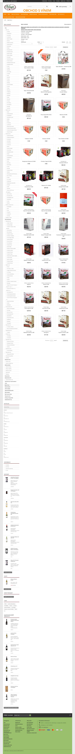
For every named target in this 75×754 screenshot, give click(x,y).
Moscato (8, 106)
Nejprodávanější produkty (9, 615)
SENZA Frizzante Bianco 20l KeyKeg (14, 549)
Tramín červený (9, 60)
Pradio (8, 277)
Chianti (8, 177)
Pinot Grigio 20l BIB (46, 67)
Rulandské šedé (10, 51)
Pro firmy (7, 466)
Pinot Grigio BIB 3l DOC (46, 114)
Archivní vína (8, 361)
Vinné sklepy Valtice (10, 237)
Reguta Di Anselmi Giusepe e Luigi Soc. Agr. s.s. (11, 286)
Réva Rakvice (9, 232)
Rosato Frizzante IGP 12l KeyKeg (15, 490)
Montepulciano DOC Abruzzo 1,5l (15, 645)
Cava (8, 210)
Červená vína (8, 133)
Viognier (8, 68)
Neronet (8, 168)
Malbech (29, 283)
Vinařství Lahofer (10, 250)
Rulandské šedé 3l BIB (29, 234)
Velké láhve (8, 372)
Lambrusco (9, 37)
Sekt (8, 208)
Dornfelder (6, 432)
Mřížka (67, 42)
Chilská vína (8, 334)
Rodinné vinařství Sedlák (11, 248)
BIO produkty (61, 14)
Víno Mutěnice (9, 243)
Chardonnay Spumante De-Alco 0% (14, 513)
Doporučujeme (7, 386)
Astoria (8, 279)
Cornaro (15, 605)
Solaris (8, 88)
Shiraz (8, 153)
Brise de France (9, 312)
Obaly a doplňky (8, 368)
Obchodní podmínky (9, 468)
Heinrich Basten (7, 607)
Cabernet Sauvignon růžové (12, 130)
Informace (7, 462)
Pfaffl (16, 609)
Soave (8, 97)
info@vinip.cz (46, 727)
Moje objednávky (30, 722)
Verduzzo (8, 93)
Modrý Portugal (9, 131)
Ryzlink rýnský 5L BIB (63, 331)
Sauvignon (9, 57)
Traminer (8, 73)
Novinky (6, 474)
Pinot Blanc (9, 102)
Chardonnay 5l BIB (29, 186)
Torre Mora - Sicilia (10, 268)
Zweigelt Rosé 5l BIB (63, 186)
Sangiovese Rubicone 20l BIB (29, 161)
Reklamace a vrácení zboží (32, 732)
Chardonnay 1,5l (14, 666)
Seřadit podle (23, 42)
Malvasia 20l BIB (63, 114)
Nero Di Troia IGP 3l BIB (29, 210)
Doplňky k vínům (9, 217)
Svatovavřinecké (10, 113)
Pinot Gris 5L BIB (46, 307)
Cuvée (8, 201)
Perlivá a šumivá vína (9, 204)
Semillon (8, 69)
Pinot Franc (9, 150)
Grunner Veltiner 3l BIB (63, 210)
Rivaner (8, 80)
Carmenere (9, 139)
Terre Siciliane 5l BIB (29, 67)
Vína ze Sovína (9, 241)
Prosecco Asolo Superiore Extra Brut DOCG (15, 620)
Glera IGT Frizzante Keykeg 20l (14, 561)
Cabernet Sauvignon (10, 137)
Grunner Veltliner (10, 84)
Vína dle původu (15, 14)
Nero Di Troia (9, 193)
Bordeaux (8, 321)
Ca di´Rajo (13, 607)
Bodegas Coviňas (10, 343)
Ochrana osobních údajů (19, 728)
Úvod (5, 14)
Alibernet (8, 188)
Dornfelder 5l (29, 115)
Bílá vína (7, 29)
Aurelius (8, 31)
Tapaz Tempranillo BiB (29, 90)
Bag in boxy (7, 385)
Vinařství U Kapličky (10, 235)
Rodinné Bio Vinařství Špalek (12, 255)
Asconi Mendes (9, 350)
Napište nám (17, 722)
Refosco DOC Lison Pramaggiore (10, 191)
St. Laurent (9, 179)
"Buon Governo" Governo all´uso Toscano (14, 695)
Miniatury (7, 374)
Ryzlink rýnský (9, 53)
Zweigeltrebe (9, 115)
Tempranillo (9, 199)
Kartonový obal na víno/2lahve (14, 687)
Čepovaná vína (52, 14)
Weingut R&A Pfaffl (10, 354)
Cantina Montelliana (10, 274)
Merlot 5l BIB (46, 283)
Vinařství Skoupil (10, 261)
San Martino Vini (10, 292)
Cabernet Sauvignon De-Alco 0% (15, 526)
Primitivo (8, 184)
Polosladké (6, 440)
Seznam (70, 42)
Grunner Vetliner (63, 91)
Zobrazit (22, 40)
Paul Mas (8, 310)
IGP (5, 451)
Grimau (8, 346)
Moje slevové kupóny (31, 728)
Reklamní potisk (8, 370)
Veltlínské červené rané (11, 62)
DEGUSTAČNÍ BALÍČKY (43, 14)
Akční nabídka (7, 388)
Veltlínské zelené (10, 64)
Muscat (8, 40)
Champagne (9, 206)
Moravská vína (8, 221)
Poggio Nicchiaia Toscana (11, 270)
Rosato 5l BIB (63, 259)
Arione (8, 303)
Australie (7, 357)
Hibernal (8, 77)
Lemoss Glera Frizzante (13, 634)
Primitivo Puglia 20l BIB (46, 161)
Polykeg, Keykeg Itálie (9, 17)
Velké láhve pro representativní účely (10, 382)
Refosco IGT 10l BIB (46, 185)
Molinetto (8, 283)
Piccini (8, 266)
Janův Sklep (9, 246)
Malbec (8, 119)
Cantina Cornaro (10, 275)
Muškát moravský (10, 42)
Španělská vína (8, 339)
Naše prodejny (8, 593)
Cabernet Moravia (10, 135)
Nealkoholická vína (20, 17)
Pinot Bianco (9, 104)
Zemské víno (6, 457)
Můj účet (29, 720)
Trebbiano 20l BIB (29, 138)
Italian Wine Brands (10, 301)
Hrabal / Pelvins (9, 223)
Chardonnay (9, 33)
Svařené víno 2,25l (46, 259)
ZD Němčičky (9, 230)
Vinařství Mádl (9, 257)
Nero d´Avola (9, 175)
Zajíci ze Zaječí (9, 259)
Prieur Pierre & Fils (10, 317)
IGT (5, 454)
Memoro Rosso (14, 656)
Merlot (8, 146)
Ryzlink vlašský (9, 55)
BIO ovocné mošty (8, 394)
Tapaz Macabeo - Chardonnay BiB (63, 66)
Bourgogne (9, 323)
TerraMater (9, 335)
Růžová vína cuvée (10, 126)
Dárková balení (33, 14)
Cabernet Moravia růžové (11, 128)
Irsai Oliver (9, 35)
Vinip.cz (7, 750)
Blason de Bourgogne (11, 308)
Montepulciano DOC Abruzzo (12, 173)
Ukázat (38, 42)
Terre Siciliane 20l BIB (63, 138)
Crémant (8, 215)
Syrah (8, 111)
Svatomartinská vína (9, 379)
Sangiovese (9, 181)
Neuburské (9, 46)
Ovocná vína (6, 728)
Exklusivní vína (24, 14)
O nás (7, 470)
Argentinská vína (9, 330)
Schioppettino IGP (10, 197)
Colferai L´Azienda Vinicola (11, 281)
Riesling (8, 82)
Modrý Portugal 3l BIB (46, 234)
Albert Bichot (9, 315)
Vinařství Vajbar (9, 224)
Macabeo (8, 95)
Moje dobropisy (30, 724)
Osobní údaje (29, 727)
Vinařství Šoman (10, 263)
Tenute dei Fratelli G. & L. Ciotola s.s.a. (11, 289)
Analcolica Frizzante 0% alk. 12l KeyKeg (15, 478)
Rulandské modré (10, 117)
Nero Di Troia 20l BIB (46, 210)
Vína (9, 14)
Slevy (5, 576)
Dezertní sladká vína (9, 363)
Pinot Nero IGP (9, 195)
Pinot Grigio (9, 71)
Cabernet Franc (9, 170)
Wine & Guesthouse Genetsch (12, 328)
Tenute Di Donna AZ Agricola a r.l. (11, 298)
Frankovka (9, 122)
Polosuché (6, 443)
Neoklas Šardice (10, 239)
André (8, 186)
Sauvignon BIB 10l (63, 162)
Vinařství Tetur (9, 244)
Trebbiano (9, 91)
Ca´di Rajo (9, 272)
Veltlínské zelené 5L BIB (29, 331)
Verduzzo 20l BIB (46, 138)
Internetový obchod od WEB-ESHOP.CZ (16, 750)
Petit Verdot (9, 164)
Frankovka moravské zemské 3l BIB (63, 235)
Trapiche (8, 332)
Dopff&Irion (9, 319)
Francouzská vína (9, 306)
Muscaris (8, 99)
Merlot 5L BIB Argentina (46, 91)
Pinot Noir (8, 162)
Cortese (8, 86)
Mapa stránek (17, 731)
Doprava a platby (18, 727)
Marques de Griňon (10, 341)
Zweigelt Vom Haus (14, 675)
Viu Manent (9, 337)
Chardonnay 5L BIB (63, 283)
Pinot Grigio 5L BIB (29, 307)
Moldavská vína (8, 348)
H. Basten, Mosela (10, 326)
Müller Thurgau (9, 38)
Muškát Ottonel (9, 44)
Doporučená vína (8, 377)
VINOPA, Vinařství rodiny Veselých (11, 227)
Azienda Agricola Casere (11, 295)
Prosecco (8, 212)
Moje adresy (29, 725)
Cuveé (8, 66)
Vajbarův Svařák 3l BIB (29, 259)
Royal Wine (6, 415)
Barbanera (9, 304)
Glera (8, 75)
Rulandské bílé (9, 49)
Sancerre (8, 108)
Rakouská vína (8, 352)
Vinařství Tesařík (10, 252)
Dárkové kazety (8, 366)
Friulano (8, 100)
